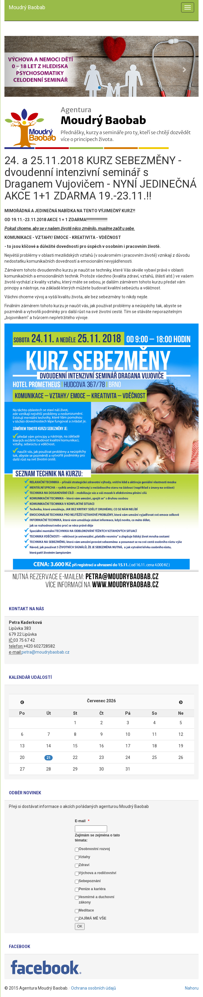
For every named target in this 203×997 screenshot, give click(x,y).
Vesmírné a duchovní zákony (96, 899)
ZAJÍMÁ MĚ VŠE (92, 918)
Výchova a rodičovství (97, 873)
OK (79, 926)
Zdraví (84, 865)
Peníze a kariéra (92, 889)
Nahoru (192, 988)
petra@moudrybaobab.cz (46, 652)
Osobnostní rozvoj (94, 849)
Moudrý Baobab (27, 7)
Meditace (86, 910)
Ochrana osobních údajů (93, 988)
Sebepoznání (90, 881)
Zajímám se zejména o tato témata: (97, 837)
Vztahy (84, 857)
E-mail (82, 821)
